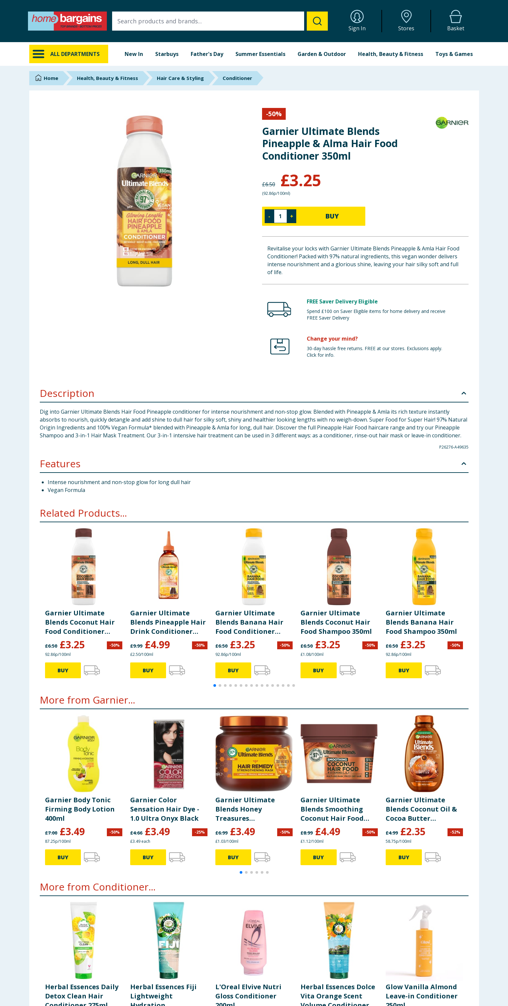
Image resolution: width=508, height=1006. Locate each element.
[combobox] (220, 21)
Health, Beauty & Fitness (390, 54)
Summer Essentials (260, 54)
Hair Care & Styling (180, 78)
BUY (332, 216)
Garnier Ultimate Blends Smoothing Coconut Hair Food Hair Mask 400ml (332, 809)
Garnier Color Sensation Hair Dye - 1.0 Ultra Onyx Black (164, 809)
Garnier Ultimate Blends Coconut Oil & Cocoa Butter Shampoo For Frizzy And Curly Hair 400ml (421, 809)
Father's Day (207, 54)
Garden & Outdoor (322, 54)
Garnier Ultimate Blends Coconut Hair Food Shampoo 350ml (336, 622)
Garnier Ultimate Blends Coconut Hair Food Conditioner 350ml (80, 622)
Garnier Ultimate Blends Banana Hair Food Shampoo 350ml (421, 622)
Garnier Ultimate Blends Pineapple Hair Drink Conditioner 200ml (168, 622)
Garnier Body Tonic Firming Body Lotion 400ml (80, 809)
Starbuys (167, 54)
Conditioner (237, 78)
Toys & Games (454, 54)
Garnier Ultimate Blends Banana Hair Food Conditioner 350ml (249, 622)
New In (134, 54)
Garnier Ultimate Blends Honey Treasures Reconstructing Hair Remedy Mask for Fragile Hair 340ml (250, 809)
